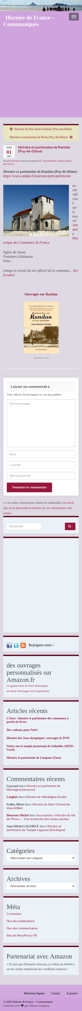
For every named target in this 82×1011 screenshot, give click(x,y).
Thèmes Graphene (39, 1005)
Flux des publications (21, 921)
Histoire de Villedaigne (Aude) (46, 797)
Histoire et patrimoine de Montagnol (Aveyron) (33, 787)
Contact (56, 993)
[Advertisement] (41, 74)
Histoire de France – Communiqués (29, 20)
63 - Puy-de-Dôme (47, 160)
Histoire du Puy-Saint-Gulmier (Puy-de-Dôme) (43, 129)
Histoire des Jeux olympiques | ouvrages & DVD (38, 738)
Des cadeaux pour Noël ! (22, 730)
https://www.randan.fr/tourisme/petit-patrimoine (37, 176)
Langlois (12, 797)
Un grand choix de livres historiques (27, 685)
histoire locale (64, 160)
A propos (72, 993)
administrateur (14, 160)
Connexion (14, 914)
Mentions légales (34, 993)
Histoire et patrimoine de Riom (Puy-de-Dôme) (39, 137)
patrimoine (8, 163)
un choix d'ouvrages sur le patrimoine (28, 691)
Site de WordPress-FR (22, 935)
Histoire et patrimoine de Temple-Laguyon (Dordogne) (36, 828)
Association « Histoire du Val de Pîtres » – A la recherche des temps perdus (41, 817)
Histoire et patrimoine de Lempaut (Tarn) (34, 757)
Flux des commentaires (22, 928)
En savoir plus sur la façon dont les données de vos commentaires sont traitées (38, 508)
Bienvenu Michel (18, 815)
